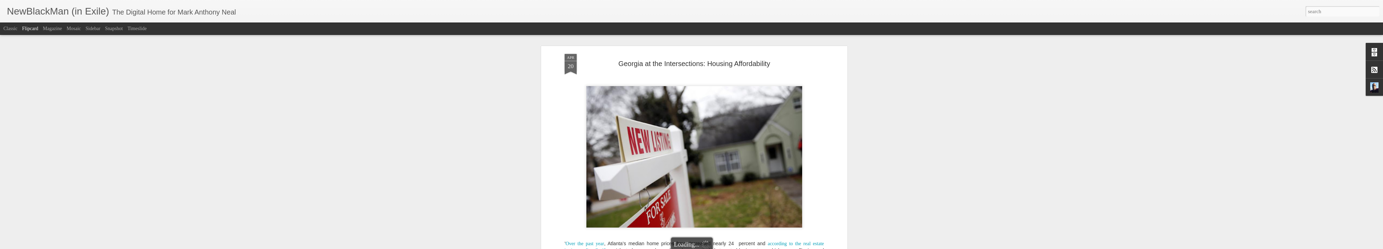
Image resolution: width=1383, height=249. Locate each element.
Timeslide (137, 28)
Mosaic (74, 28)
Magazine (52, 28)
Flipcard (30, 28)
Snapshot (114, 28)
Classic (10, 28)
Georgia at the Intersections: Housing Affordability (694, 63)
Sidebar (93, 28)
